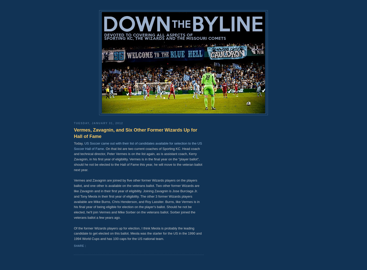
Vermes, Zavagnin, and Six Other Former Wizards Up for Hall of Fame (135, 133)
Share (79, 246)
